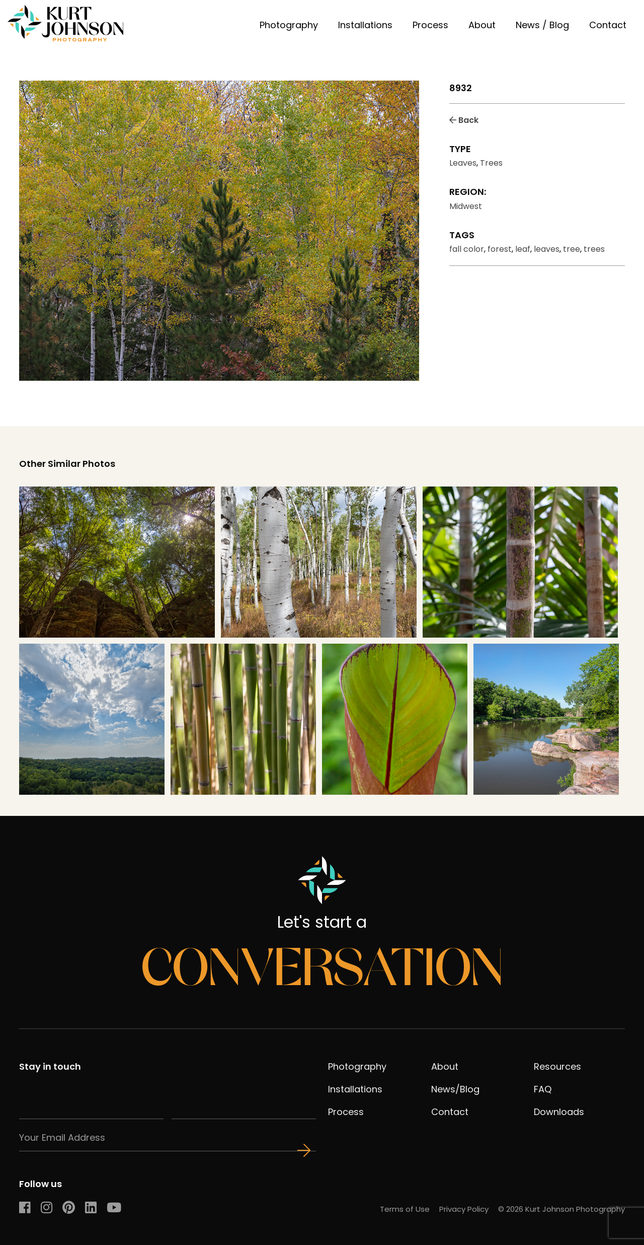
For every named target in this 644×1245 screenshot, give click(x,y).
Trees (491, 163)
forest (500, 249)
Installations (365, 25)
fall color (466, 249)
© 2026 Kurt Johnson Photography (561, 1209)
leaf (522, 249)
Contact (607, 25)
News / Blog (542, 25)
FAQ (542, 1089)
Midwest (465, 206)
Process (430, 25)
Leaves (462, 163)
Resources (557, 1066)
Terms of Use (405, 1209)
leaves (546, 249)
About (482, 25)
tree (571, 249)
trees (594, 249)
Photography (289, 25)
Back (463, 120)
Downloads (559, 1111)
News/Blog (455, 1089)
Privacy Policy (464, 1209)
